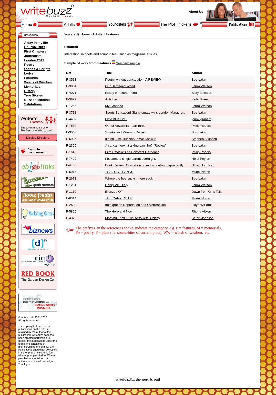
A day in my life (36, 42)
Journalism (32, 56)
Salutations (33, 104)
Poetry (29, 64)
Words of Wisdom (38, 82)
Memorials (32, 86)
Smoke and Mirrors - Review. (126, 132)
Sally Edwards (202, 93)
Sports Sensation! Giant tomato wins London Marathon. (145, 112)
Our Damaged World (120, 86)
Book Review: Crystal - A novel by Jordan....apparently (144, 165)
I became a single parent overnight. (130, 158)
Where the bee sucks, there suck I (129, 178)
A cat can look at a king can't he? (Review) (135, 145)
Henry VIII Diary (116, 185)
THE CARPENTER (119, 198)
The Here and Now (119, 211)
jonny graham (201, 119)
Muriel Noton (201, 172)
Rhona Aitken (201, 211)
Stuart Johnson (203, 165)
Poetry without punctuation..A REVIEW (133, 79)
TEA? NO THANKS (119, 172)
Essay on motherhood (121, 93)
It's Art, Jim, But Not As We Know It (130, 139)
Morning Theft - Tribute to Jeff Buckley (132, 218)
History (29, 91)
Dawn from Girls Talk (207, 191)
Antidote (111, 99)
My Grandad (114, 106)
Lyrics (29, 73)
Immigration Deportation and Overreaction (135, 205)
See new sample (128, 63)
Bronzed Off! (114, 191)
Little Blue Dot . (116, 119)
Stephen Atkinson (204, 139)
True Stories (33, 95)
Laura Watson (202, 86)
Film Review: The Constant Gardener (132, 152)
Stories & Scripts (37, 69)
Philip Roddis (201, 126)
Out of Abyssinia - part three (125, 126)
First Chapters (35, 51)
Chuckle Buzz (34, 47)
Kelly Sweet (200, 99)
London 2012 (34, 60)
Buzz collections (37, 100)
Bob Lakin (199, 79)
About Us (196, 11)
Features (31, 78)
